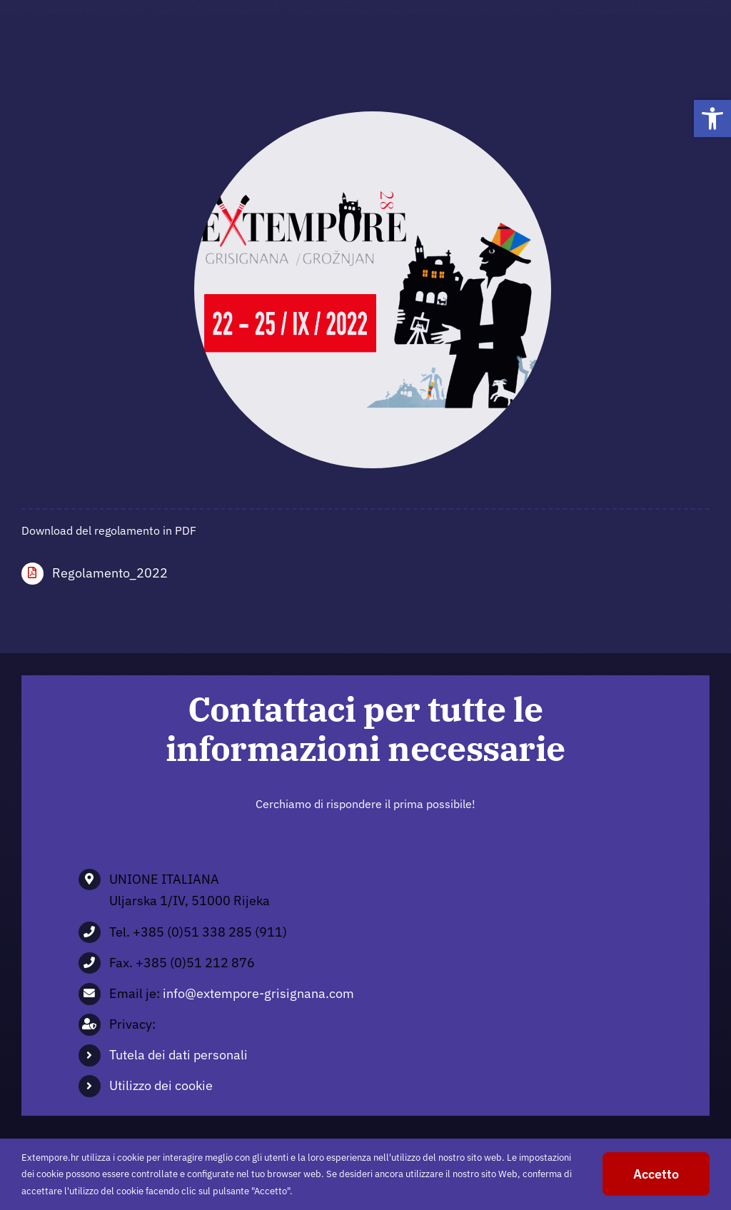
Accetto (656, 1174)
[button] (712, 118)
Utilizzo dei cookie (161, 1085)
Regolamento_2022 (110, 573)
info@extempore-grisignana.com (258, 993)
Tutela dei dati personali (178, 1055)
